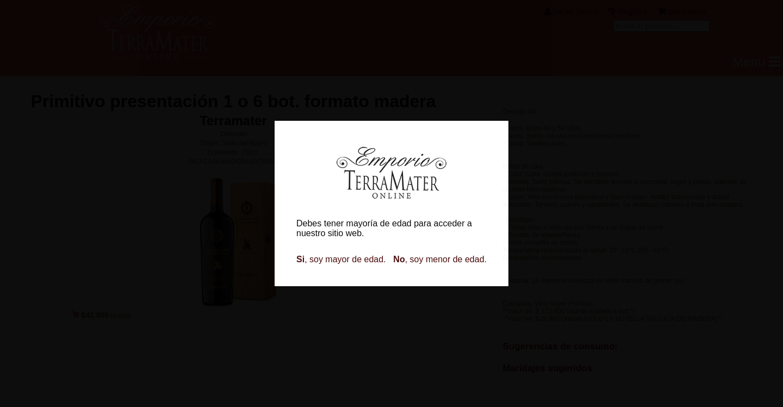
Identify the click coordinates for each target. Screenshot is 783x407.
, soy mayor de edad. (341, 259)
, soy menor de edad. (440, 259)
